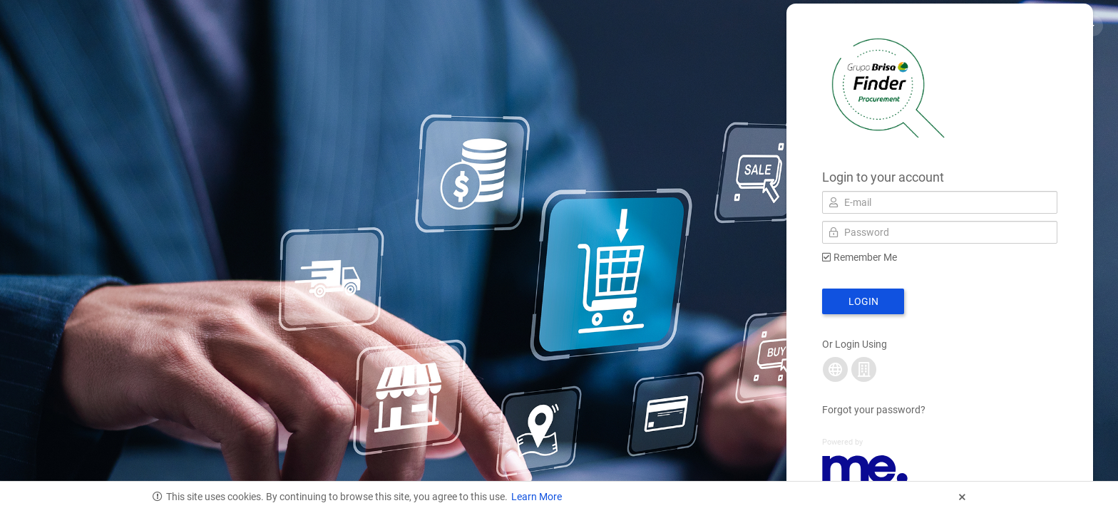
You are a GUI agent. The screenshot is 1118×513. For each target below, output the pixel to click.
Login (863, 301)
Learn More (536, 496)
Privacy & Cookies (984, 25)
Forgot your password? (873, 409)
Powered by (842, 442)
